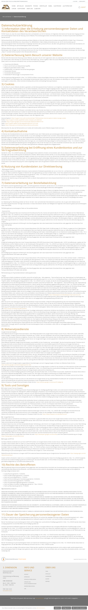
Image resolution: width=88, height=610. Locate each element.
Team (46, 571)
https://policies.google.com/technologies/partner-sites (16, 365)
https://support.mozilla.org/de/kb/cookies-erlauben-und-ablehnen (24, 120)
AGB (25, 588)
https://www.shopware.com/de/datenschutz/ (55, 414)
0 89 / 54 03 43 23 (7, 581)
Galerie (47, 579)
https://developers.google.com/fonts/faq (46, 434)
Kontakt (26, 574)
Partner (47, 581)
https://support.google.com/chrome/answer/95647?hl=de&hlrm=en (24, 121)
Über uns (49, 601)
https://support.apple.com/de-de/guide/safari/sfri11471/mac (21, 123)
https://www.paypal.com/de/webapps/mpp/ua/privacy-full (64, 295)
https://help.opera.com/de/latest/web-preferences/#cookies (21, 125)
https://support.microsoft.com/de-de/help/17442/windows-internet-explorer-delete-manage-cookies (38, 118)
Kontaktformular (7, 590)
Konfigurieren (66, 608)
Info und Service (40, 601)
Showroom (48, 576)
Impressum (27, 576)
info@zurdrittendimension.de (20, 1)
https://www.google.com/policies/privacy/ (12, 436)
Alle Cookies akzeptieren (79, 608)
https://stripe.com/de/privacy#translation (15, 308)
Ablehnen (57, 608)
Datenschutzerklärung (30, 579)
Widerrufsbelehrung (29, 586)
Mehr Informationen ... (41, 608)
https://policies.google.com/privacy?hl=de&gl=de (50, 382)
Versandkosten (39, 598)
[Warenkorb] (82, 7)
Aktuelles (47, 573)
